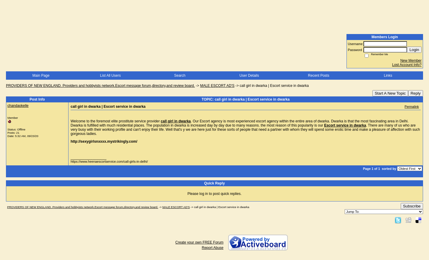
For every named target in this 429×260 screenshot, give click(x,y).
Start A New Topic (390, 93)
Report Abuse (212, 248)
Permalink (412, 106)
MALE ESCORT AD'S (217, 86)
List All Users (110, 75)
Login (414, 49)
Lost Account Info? (407, 65)
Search (179, 75)
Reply (416, 93)
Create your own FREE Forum (199, 242)
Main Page (40, 75)
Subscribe (412, 206)
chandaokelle (18, 106)
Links (388, 75)
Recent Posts (318, 75)
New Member (411, 61)
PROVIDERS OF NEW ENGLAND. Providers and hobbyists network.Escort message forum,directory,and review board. (100, 86)
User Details (249, 75)
